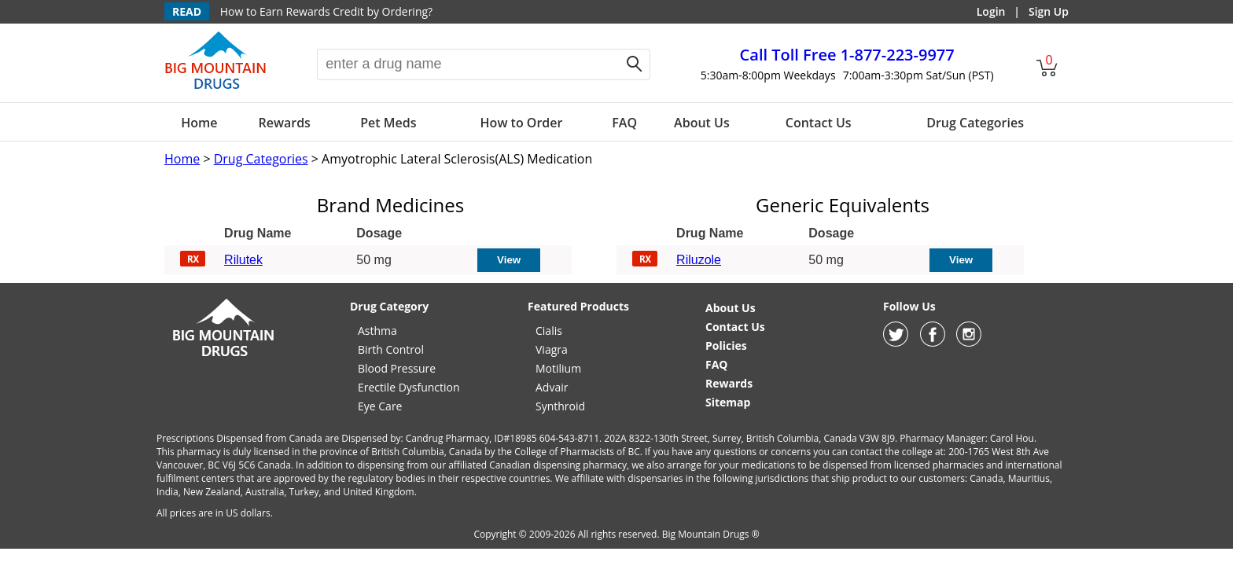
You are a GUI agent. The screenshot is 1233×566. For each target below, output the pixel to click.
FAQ (624, 122)
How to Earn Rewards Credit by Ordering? (326, 11)
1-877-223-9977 (847, 54)
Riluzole (698, 259)
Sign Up (1049, 11)
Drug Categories (975, 122)
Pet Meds (388, 122)
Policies (726, 345)
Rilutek (243, 259)
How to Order (521, 122)
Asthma (377, 330)
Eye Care (380, 406)
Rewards (284, 122)
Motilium (558, 368)
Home (199, 122)
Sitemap (727, 402)
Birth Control (391, 349)
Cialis (549, 330)
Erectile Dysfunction (409, 387)
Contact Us (819, 122)
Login (991, 11)
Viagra (552, 349)
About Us (702, 122)
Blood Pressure (397, 368)
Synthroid (560, 406)
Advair (552, 387)
